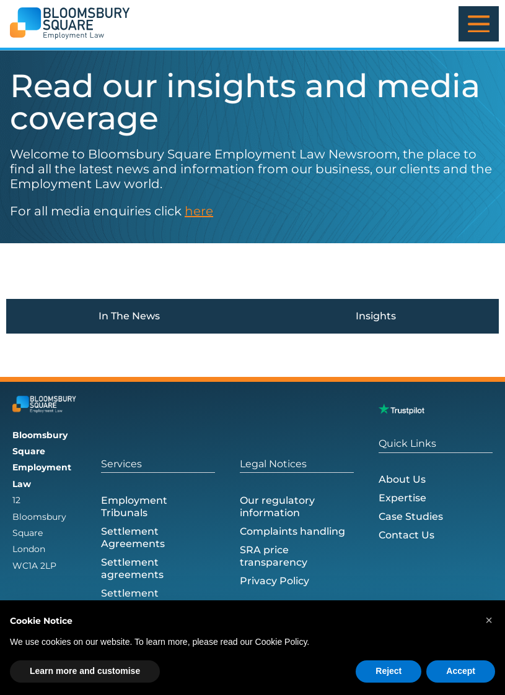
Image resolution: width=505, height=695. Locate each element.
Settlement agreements (132, 569)
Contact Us (406, 535)
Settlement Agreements (133, 538)
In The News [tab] (129, 316)
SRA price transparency (273, 557)
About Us (402, 479)
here (199, 211)
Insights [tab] (376, 316)
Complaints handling (292, 532)
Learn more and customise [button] (85, 671)
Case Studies (411, 516)
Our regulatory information (277, 507)
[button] (489, 620)
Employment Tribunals (134, 507)
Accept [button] (460, 671)
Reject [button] (388, 671)
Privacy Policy (274, 581)
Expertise (402, 498)
